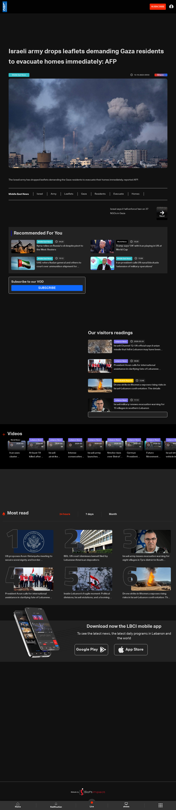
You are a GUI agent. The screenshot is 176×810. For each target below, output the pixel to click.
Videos (14, 434)
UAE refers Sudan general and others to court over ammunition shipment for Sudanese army (59, 264)
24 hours (64, 514)
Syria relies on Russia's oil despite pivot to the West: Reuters (60, 248)
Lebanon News (121, 341)
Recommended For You (38, 233)
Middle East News (45, 242)
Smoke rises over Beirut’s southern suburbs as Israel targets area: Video (114, 455)
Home (18, 805)
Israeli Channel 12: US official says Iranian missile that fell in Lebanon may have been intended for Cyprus (137, 347)
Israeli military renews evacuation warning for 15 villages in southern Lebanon (139, 406)
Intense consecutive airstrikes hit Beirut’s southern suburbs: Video (75, 455)
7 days (88, 514)
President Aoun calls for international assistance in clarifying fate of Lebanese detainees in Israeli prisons (136, 367)
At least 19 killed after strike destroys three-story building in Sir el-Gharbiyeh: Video (36, 455)
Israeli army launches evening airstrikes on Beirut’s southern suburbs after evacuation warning (95, 455)
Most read (18, 513)
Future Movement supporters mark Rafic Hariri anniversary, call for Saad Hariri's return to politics (154, 455)
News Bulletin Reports (123, 380)
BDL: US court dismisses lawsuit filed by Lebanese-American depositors (86, 558)
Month (111, 514)
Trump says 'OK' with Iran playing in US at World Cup (139, 248)
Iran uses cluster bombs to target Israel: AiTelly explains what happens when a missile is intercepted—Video (17, 455)
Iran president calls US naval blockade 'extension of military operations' (137, 264)
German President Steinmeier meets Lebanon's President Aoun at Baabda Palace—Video (133, 455)
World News (122, 242)
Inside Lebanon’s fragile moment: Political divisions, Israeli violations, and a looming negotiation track (87, 595)
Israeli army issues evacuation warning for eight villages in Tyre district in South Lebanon (146, 558)
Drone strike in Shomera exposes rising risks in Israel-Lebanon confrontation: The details (140, 386)
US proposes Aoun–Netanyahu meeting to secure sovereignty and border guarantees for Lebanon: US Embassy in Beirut (28, 558)
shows (126, 805)
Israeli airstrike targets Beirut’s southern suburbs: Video (54, 455)
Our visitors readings (110, 333)
